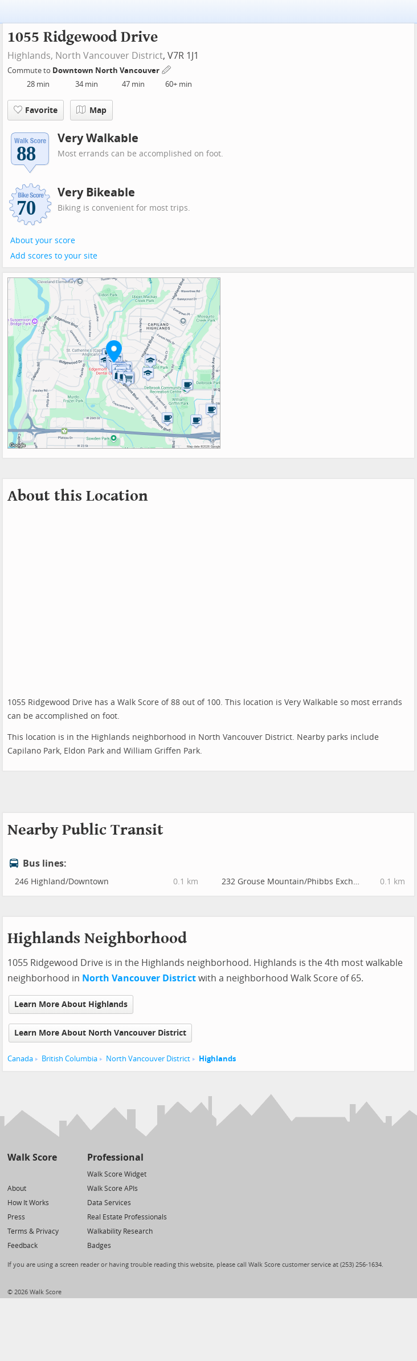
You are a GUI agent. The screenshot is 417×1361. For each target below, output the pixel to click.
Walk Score (32, 1157)
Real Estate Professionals (127, 1217)
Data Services (109, 1203)
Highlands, (30, 55)
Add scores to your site (53, 256)
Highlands (217, 1058)
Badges (99, 1246)
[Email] (49, 1173)
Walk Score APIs (112, 1189)
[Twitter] (14, 1173)
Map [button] (91, 110)
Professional (115, 1157)
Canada (20, 1058)
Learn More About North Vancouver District (100, 1033)
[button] (113, 351)
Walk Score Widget (116, 1174)
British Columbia (69, 1058)
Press (16, 1217)
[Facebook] (31, 1173)
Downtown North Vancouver (106, 70)
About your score (42, 240)
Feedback (22, 1246)
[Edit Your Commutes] (167, 68)
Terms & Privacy (33, 1231)
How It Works (28, 1203)
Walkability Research (120, 1231)
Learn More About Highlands (71, 1004)
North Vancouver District (109, 55)
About (16, 1189)
